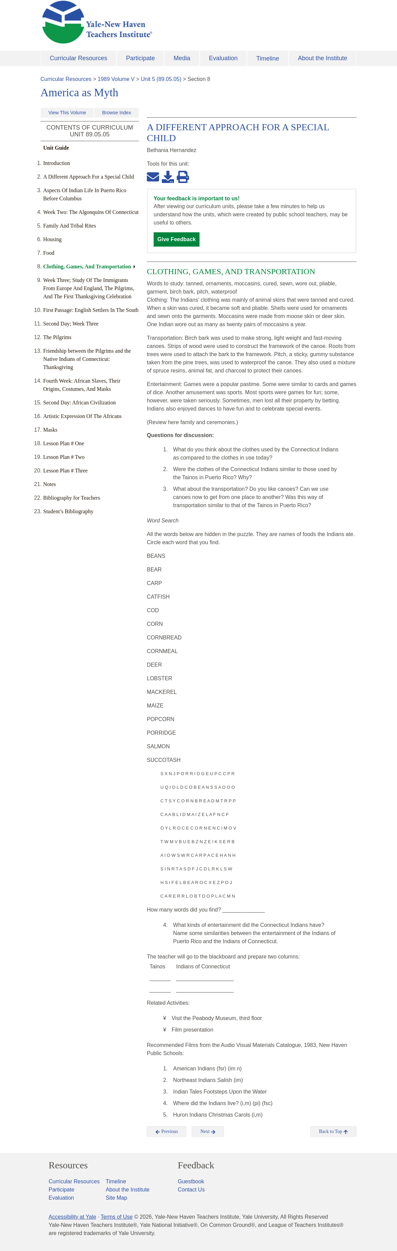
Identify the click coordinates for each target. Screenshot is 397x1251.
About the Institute (322, 58)
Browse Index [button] (116, 112)
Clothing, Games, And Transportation (87, 266)
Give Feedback (176, 239)
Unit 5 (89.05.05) (161, 79)
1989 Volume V (116, 79)
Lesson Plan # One (63, 443)
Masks (50, 430)
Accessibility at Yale (72, 1217)
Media (182, 58)
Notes (49, 484)
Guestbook (191, 1181)
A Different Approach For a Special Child (88, 177)
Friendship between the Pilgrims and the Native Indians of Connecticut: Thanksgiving (87, 359)
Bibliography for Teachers (71, 498)
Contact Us (191, 1189)
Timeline (267, 58)
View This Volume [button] (67, 112)
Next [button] (207, 1131)
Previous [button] (166, 1131)
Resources (68, 1165)
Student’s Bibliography (68, 511)
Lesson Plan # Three (65, 470)
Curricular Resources (78, 58)
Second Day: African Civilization (79, 402)
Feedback (196, 1165)
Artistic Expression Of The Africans (82, 416)
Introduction (56, 163)
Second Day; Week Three (71, 324)
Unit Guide (56, 148)
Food (48, 253)
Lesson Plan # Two (64, 457)
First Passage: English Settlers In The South (91, 310)
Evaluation (223, 58)
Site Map (116, 1198)
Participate (140, 58)
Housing (52, 239)
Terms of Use (117, 1217)
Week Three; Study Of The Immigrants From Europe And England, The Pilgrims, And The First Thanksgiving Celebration (88, 288)
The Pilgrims (57, 337)
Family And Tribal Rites (69, 226)
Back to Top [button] (333, 1131)
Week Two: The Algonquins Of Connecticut (91, 212)
